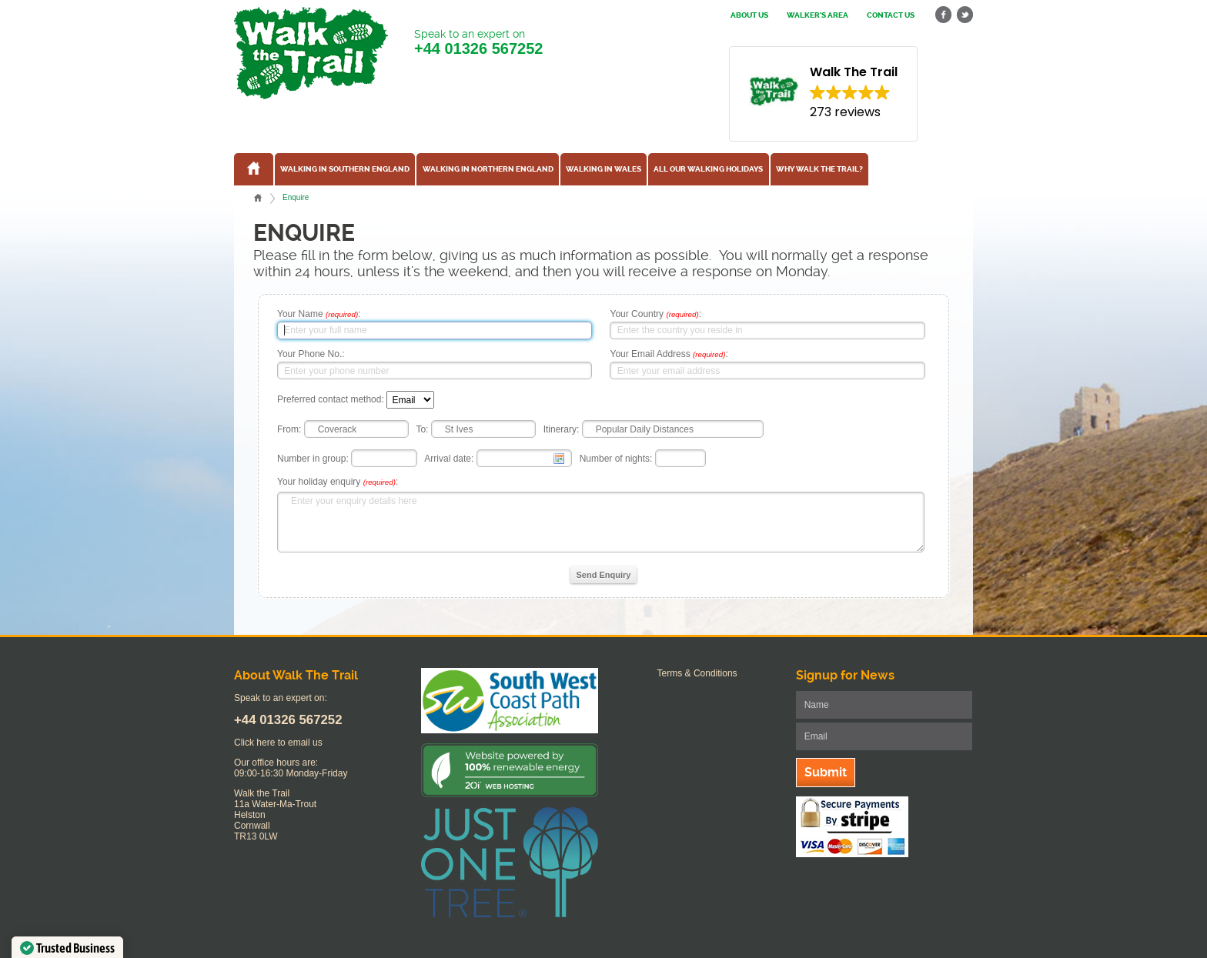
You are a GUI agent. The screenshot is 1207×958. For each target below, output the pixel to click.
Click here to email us (278, 742)
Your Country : (655, 314)
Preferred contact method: (330, 400)
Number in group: (313, 458)
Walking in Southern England (345, 169)
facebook (943, 15)
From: (289, 429)
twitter (964, 15)
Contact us (890, 15)
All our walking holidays (708, 169)
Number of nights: (616, 458)
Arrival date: (448, 458)
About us (749, 15)
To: (422, 429)
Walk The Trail (311, 53)
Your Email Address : (668, 354)
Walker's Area (817, 15)
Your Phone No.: (311, 354)
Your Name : (319, 314)
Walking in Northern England (488, 169)
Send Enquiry (604, 574)
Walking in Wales (603, 169)
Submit (825, 772)
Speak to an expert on (478, 43)
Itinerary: (561, 429)
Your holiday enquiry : (337, 481)
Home (257, 197)
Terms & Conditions (697, 673)
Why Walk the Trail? (819, 169)
